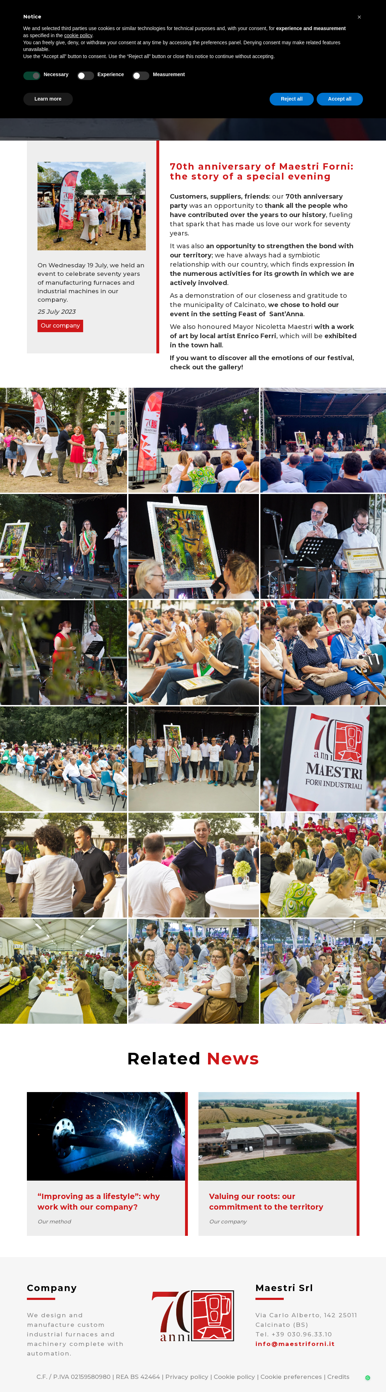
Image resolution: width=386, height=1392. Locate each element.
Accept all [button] (339, 99)
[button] (359, 17)
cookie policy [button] (78, 35)
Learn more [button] (48, 99)
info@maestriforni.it (295, 1343)
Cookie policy (234, 1376)
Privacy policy (186, 1376)
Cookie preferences (291, 1376)
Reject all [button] (292, 99)
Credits (338, 1376)
